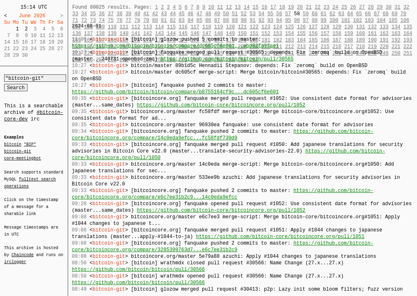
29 (380, 7)
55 (270, 13)
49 (217, 13)
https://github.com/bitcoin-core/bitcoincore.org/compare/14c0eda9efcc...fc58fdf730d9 (222, 134)
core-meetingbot (22, 158)
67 (377, 13)
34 (84, 13)
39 (128, 13)
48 (208, 13)
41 (146, 13)
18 (282, 7)
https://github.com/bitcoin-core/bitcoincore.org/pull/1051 (280, 236)
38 (119, 13)
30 (388, 7)
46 (190, 13)
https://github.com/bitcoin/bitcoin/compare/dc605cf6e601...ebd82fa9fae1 (175, 45)
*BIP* (30, 145)
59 (306, 13)
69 (394, 13)
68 (385, 13)
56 (279, 13)
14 (247, 7)
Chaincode (22, 250)
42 (155, 13)
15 (255, 7)
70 (403, 13)
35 (93, 13)
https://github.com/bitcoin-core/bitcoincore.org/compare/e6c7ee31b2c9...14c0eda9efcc (222, 194)
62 (332, 13)
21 (309, 7)
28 (370, 7)
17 (273, 7)
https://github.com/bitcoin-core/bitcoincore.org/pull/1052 (221, 105)
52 (244, 13)
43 (164, 13)
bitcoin (12, 145)
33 (75, 13)
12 (228, 7)
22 (318, 7)
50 (226, 13)
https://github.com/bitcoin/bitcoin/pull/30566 (138, 269)
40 (137, 13)
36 (102, 13)
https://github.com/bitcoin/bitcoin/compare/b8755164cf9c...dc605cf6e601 (175, 91)
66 (368, 13)
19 (291, 7)
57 (288, 13)
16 (264, 7)
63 (341, 13)
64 (350, 13)
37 (110, 13)
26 (353, 7)
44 (173, 13)
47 (199, 13)
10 (211, 7)
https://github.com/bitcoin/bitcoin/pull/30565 (226, 59)
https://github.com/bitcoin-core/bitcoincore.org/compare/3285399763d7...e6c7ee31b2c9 (222, 246)
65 (359, 13)
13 (238, 7)
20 (299, 7)
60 (314, 13)
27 (362, 7)
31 (397, 7)
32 (406, 7)
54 (261, 13)
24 (335, 7)
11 (220, 7)
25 (344, 7)
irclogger (15, 256)
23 (326, 7)
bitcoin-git (17, 151)
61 (323, 13)
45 (181, 13)
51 (235, 13)
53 (252, 13)
